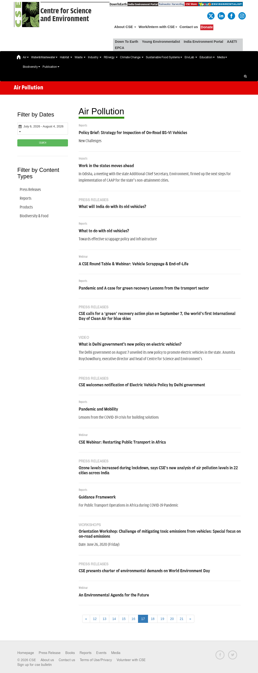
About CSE (125, 27)
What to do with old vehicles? (104, 231)
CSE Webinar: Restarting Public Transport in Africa (122, 442)
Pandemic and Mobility (98, 409)
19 (162, 619)
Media (222, 57)
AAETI (232, 42)
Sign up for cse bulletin (34, 665)
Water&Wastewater (44, 57)
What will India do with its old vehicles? (112, 206)
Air (26, 57)
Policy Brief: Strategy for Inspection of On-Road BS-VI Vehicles (133, 133)
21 (182, 619)
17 (143, 619)
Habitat (66, 57)
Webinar (83, 257)
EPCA (119, 48)
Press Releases (30, 189)
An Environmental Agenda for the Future (114, 595)
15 (124, 619)
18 (153, 619)
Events (101, 653)
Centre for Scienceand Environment (65, 15)
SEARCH (42, 142)
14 (114, 619)
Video (84, 337)
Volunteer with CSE (131, 660)
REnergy (111, 57)
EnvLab (191, 57)
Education (207, 57)
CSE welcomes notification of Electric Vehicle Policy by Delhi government (142, 385)
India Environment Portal (203, 42)
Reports (25, 198)
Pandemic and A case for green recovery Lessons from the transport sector (144, 288)
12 (95, 619)
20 (172, 619)
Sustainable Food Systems (164, 57)
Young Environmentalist (161, 42)
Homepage (25, 653)
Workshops (90, 525)
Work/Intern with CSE (158, 27)
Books (70, 653)
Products (26, 207)
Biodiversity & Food (34, 216)
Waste (80, 57)
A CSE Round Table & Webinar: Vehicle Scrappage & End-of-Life (133, 264)
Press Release (50, 653)
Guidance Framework (97, 497)
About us (47, 660)
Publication (51, 66)
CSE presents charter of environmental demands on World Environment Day (144, 571)
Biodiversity (31, 66)
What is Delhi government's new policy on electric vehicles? (130, 344)
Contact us (189, 27)
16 (133, 619)
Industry (94, 57)
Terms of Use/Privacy (96, 660)
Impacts (83, 158)
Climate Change (131, 57)
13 (104, 619)
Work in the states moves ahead (106, 166)
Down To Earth (126, 42)
